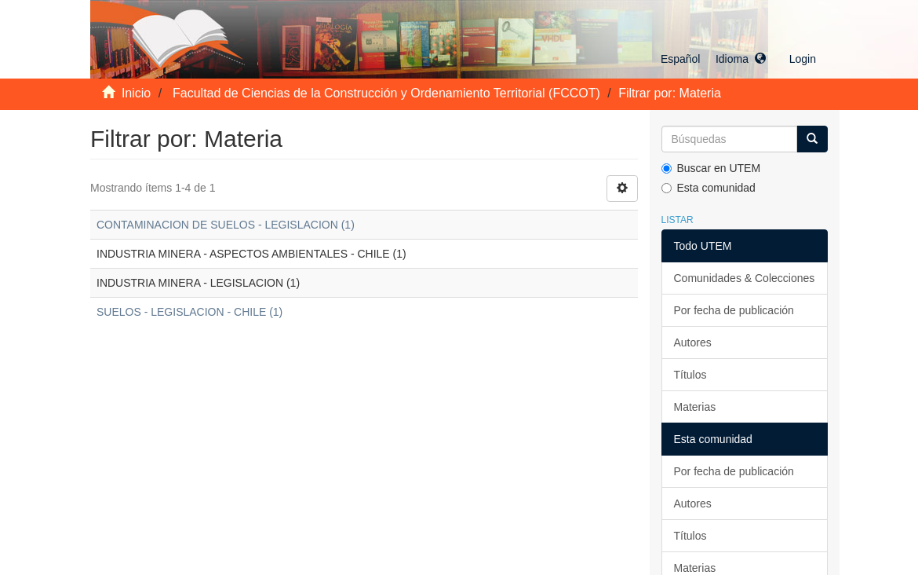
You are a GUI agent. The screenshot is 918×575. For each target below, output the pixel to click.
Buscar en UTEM (711, 168)
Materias (695, 407)
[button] (713, 59)
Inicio (136, 93)
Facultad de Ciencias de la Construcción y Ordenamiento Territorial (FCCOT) (386, 93)
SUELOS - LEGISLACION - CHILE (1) (189, 312)
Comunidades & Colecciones (744, 278)
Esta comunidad (708, 187)
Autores (693, 342)
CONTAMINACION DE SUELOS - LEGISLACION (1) (226, 224)
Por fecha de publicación (734, 310)
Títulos (690, 374)
